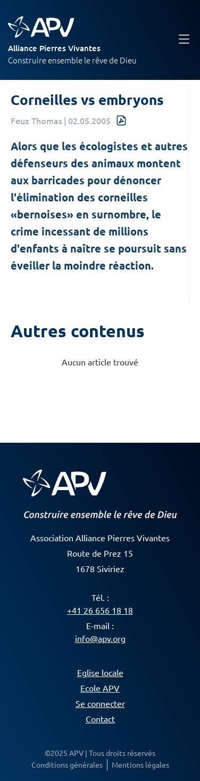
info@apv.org (100, 638)
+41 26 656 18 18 (100, 610)
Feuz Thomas (36, 120)
